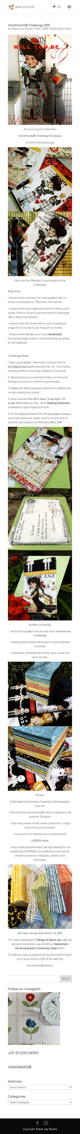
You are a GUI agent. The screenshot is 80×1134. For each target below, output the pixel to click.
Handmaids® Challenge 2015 (29, 25)
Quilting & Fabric (60, 28)
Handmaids (54, 334)
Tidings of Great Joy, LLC (51, 940)
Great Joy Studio (22, 28)
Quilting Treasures (58, 403)
